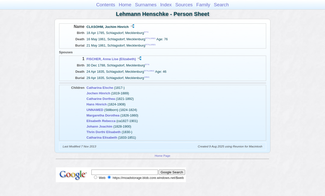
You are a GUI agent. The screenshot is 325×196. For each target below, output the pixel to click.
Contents (105, 4)
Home (125, 4)
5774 (146, 32)
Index (166, 4)
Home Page (162, 155)
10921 (153, 38)
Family (203, 4)
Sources (184, 4)
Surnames (145, 4)
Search (221, 4)
